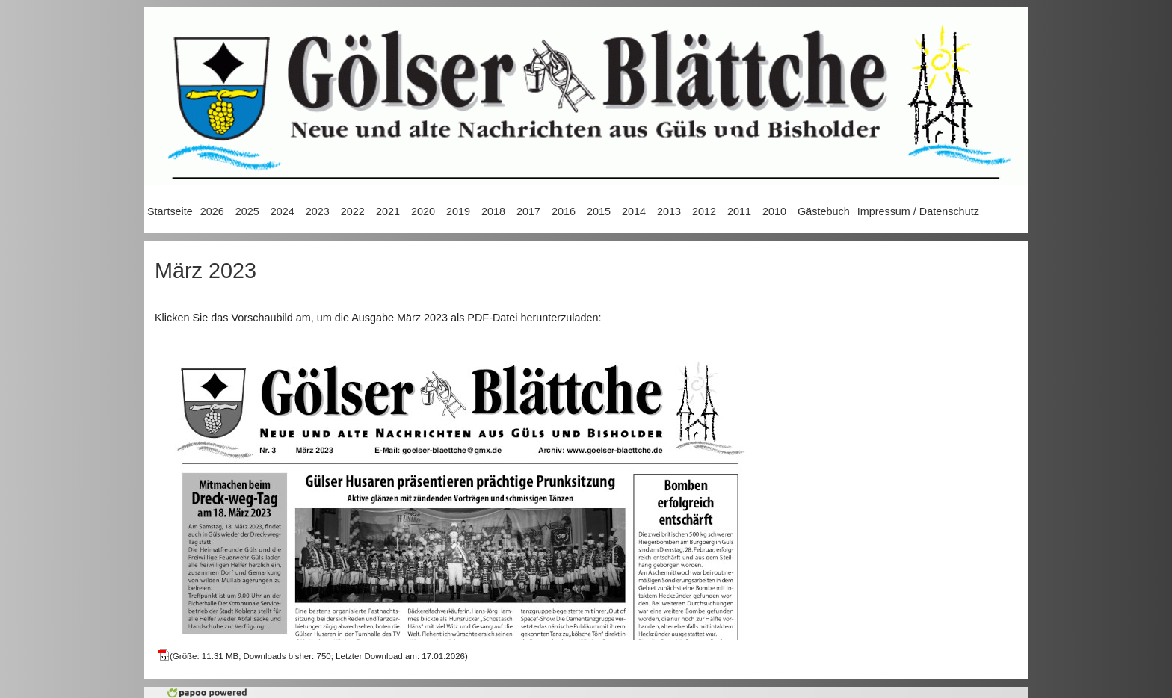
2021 (388, 211)
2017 (528, 211)
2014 (634, 211)
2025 (247, 211)
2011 (739, 211)
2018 (493, 211)
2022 (353, 211)
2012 (704, 211)
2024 (282, 211)
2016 (564, 211)
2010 (774, 211)
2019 (458, 211)
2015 (599, 211)
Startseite (170, 211)
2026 (212, 211)
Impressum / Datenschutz (918, 211)
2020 (423, 211)
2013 (669, 211)
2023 (318, 211)
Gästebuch (824, 211)
